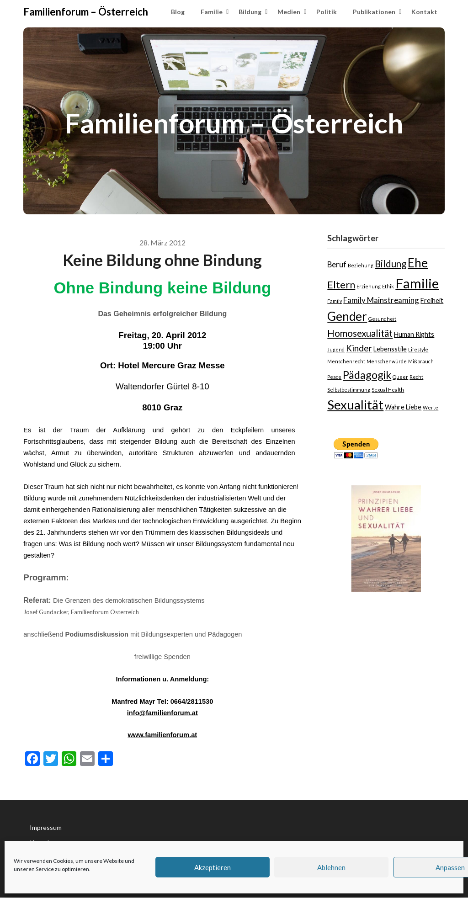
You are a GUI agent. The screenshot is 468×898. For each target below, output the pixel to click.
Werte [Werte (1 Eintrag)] (430, 407)
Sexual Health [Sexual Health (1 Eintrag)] (388, 390)
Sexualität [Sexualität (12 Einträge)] (355, 404)
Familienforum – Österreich (85, 11)
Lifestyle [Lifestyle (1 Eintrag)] (418, 349)
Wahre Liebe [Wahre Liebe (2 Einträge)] (403, 407)
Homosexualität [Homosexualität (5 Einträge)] (360, 333)
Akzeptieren (212, 867)
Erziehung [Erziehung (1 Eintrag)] (368, 286)
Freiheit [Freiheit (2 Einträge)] (431, 300)
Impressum (46, 828)
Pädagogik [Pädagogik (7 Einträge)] (367, 374)
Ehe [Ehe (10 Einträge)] (418, 262)
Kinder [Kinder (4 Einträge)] (359, 348)
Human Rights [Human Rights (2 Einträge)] (414, 334)
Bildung (250, 12)
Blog (178, 12)
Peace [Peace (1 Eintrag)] (334, 377)
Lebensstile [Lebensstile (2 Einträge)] (390, 349)
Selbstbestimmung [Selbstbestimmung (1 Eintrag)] (348, 390)
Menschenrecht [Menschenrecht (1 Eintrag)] (346, 361)
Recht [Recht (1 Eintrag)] (416, 377)
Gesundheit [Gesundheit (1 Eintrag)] (382, 319)
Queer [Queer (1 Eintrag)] (400, 377)
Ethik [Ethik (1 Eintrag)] (388, 286)
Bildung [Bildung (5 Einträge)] (390, 263)
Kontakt (424, 12)
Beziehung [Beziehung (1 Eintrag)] (360, 265)
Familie (212, 12)
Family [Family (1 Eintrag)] (334, 301)
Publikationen (374, 12)
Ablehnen (331, 867)
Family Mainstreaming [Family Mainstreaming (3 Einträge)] (381, 300)
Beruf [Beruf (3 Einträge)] (336, 264)
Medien (288, 12)
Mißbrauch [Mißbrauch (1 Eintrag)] (421, 361)
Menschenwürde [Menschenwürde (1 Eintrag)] (387, 361)
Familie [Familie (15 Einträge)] (417, 283)
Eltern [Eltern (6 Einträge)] (341, 284)
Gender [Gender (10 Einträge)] (347, 316)
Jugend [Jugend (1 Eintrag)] (336, 349)
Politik (326, 12)
